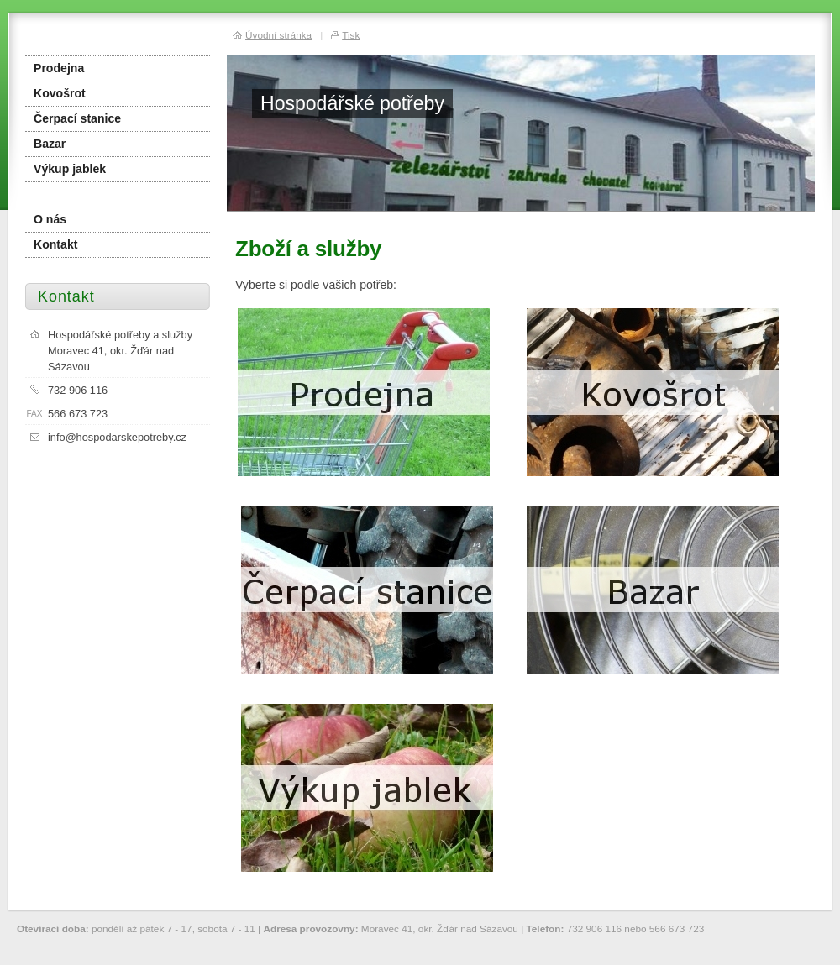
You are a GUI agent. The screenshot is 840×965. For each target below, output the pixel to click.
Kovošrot (60, 93)
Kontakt (55, 244)
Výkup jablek (70, 169)
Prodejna (59, 68)
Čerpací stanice (77, 118)
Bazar (50, 143)
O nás (50, 219)
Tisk (351, 34)
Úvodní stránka (278, 34)
